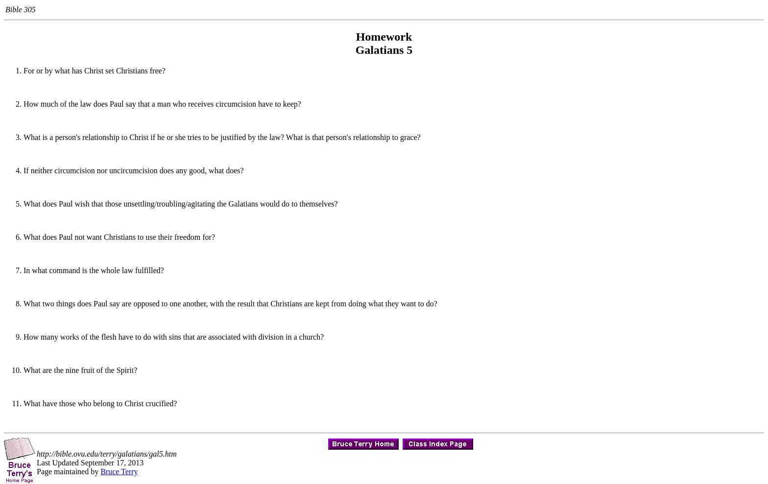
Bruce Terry (119, 471)
